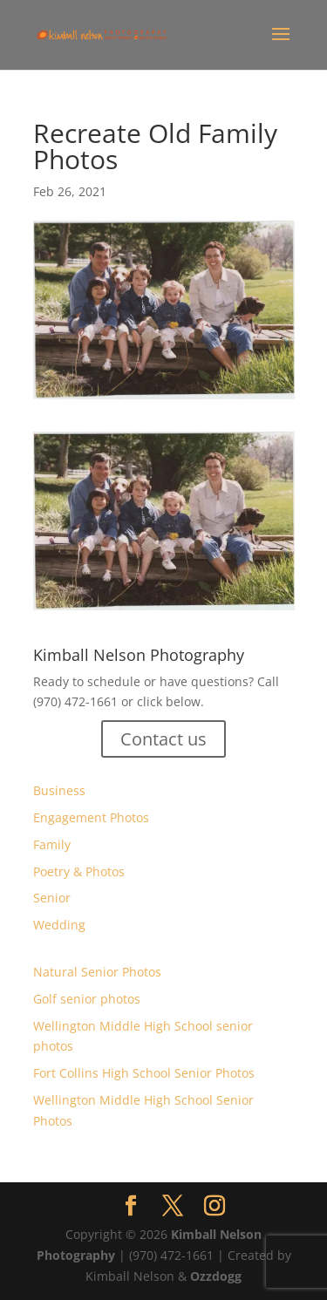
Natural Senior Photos (97, 971)
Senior (52, 897)
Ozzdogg (216, 1276)
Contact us (163, 739)
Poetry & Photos (79, 871)
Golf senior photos (86, 998)
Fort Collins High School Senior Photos (144, 1073)
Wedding (59, 924)
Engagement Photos (91, 817)
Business (59, 790)
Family (52, 844)
